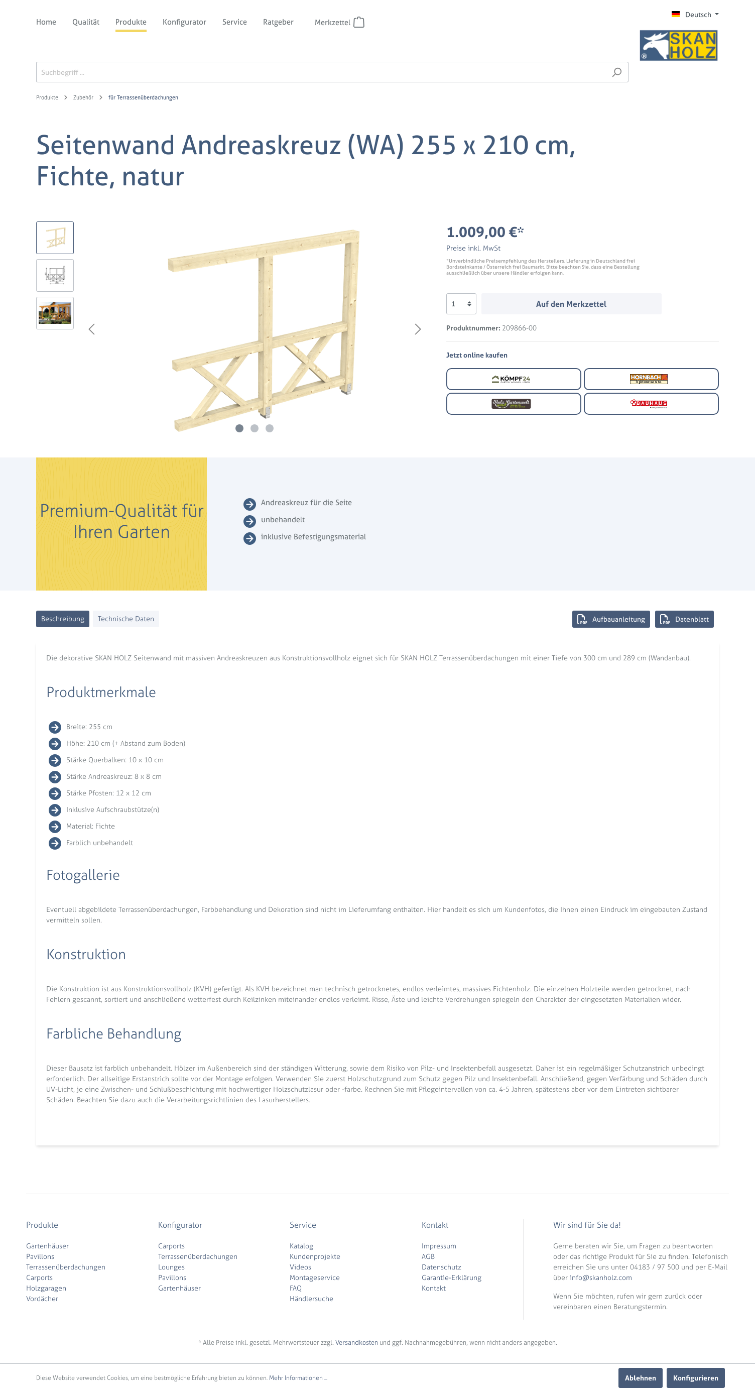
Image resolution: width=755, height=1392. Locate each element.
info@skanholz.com (601, 1277)
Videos (300, 1266)
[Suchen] (616, 72)
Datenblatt (684, 619)
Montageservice (315, 1277)
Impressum (439, 1245)
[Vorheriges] (91, 329)
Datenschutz (441, 1266)
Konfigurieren (695, 1377)
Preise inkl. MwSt (473, 248)
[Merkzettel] (358, 22)
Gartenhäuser (47, 1245)
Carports (39, 1277)
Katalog (301, 1245)
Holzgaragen (46, 1288)
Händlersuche (311, 1298)
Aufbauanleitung (611, 619)
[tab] (62, 619)
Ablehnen (640, 1377)
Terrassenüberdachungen (65, 1266)
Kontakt (434, 1288)
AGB (428, 1256)
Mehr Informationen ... (298, 1378)
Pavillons (40, 1256)
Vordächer (42, 1298)
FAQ (296, 1288)
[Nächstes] (418, 329)
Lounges (171, 1266)
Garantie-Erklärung (451, 1277)
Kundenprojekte (315, 1256)
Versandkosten (356, 1342)
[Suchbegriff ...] (320, 72)
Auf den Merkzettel (571, 303)
